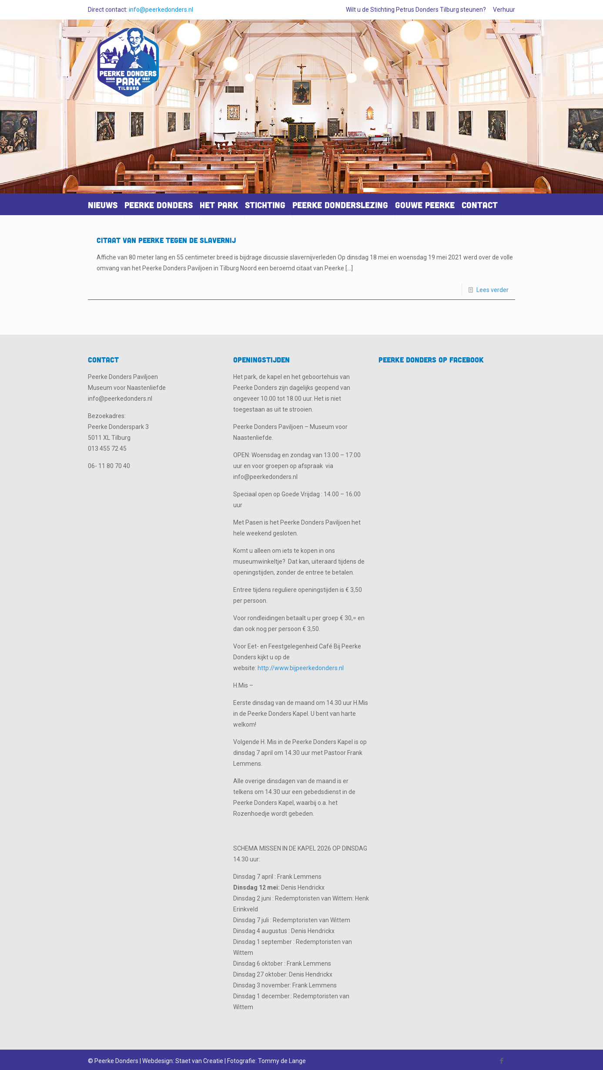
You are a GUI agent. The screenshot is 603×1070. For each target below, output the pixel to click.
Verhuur (504, 9)
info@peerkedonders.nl (161, 9)
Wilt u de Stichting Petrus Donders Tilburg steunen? (416, 9)
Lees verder (492, 289)
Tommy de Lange (282, 1060)
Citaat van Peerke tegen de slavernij (166, 240)
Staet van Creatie (199, 1060)
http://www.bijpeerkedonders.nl (301, 668)
